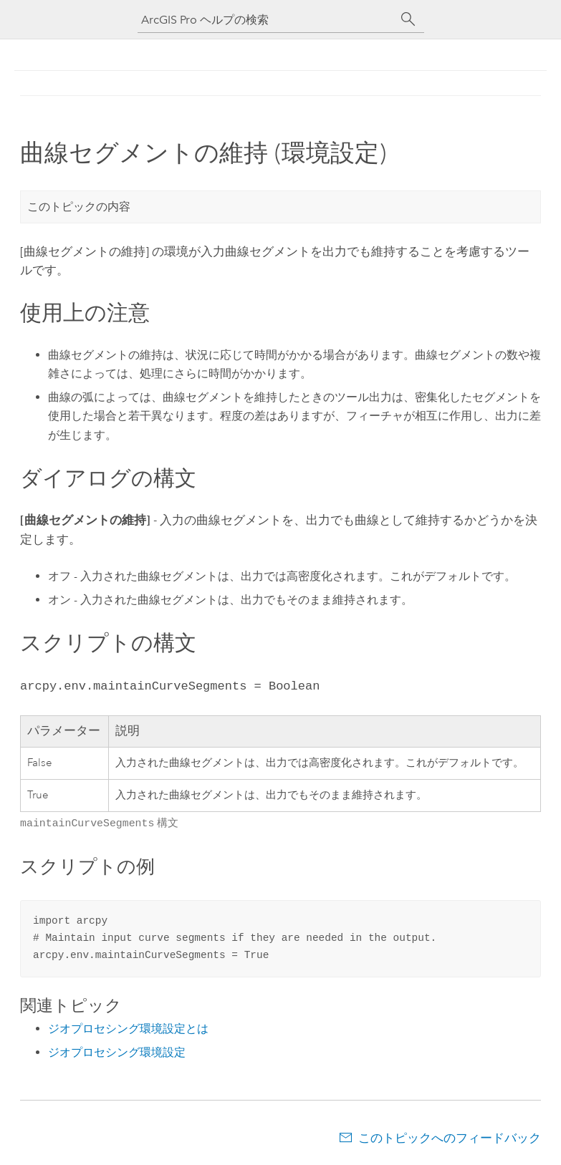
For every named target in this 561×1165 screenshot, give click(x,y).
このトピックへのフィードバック (449, 1136)
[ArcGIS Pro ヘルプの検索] (266, 19)
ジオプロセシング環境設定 (117, 1051)
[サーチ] (408, 19)
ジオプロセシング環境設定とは (128, 1027)
